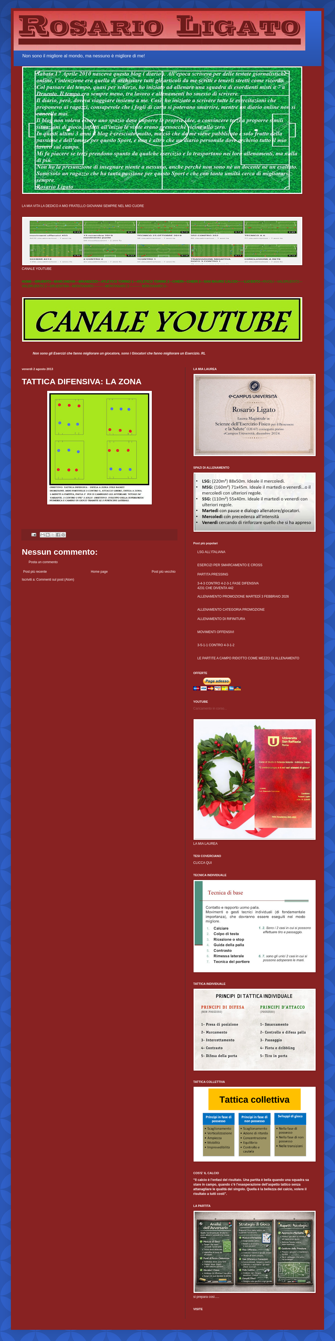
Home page (99, 572)
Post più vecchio (164, 572)
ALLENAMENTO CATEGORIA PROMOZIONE (231, 610)
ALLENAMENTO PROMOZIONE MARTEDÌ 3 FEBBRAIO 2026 (243, 596)
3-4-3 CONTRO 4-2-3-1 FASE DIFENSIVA (228, 583)
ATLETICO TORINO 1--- (119, 281)
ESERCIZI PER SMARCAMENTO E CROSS (229, 565)
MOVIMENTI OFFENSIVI (215, 632)
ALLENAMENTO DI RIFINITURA (221, 619)
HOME (27, 281)
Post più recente (35, 572)
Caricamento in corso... (210, 708)
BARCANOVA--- (66, 281)
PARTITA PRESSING (212, 574)
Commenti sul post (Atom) (55, 579)
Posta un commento (43, 562)
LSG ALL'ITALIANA (211, 552)
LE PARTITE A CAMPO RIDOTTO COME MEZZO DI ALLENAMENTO (248, 658)
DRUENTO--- (44, 281)
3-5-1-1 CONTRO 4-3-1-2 (215, 645)
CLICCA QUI (202, 863)
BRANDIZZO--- (90, 281)
